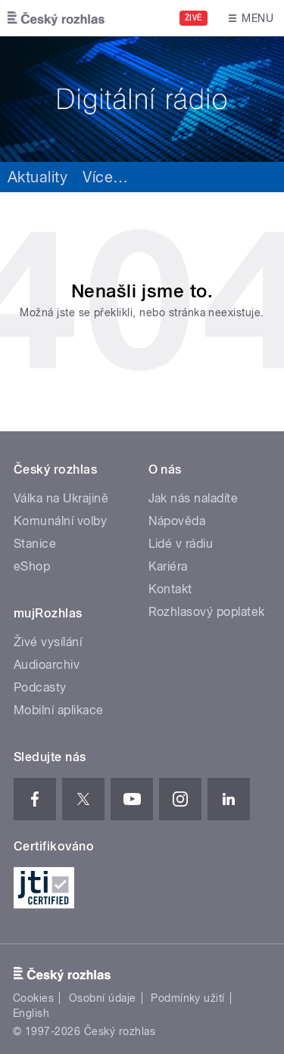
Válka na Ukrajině (61, 498)
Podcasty (40, 687)
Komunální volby (60, 521)
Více (105, 177)
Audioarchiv (47, 665)
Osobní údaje (102, 998)
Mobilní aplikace (59, 710)
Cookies (33, 998)
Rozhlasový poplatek (206, 612)
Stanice (35, 543)
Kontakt (170, 589)
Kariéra (168, 566)
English (31, 1013)
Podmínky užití (188, 998)
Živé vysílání (48, 642)
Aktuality (37, 177)
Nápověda (177, 521)
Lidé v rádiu (181, 543)
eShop (32, 566)
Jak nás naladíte (193, 498)
